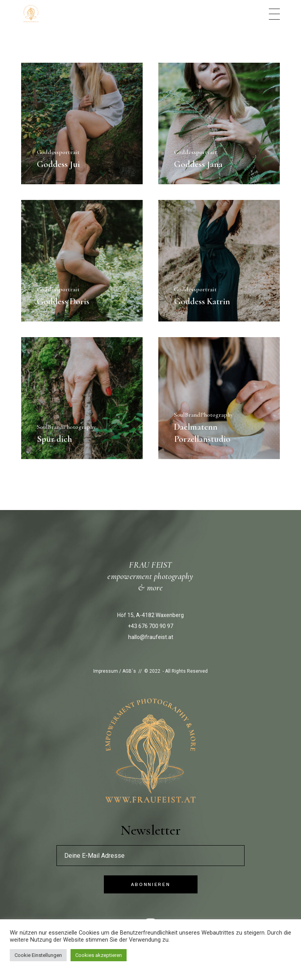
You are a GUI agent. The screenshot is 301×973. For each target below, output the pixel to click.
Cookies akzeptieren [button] (98, 955)
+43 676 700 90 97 (150, 626)
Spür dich (54, 439)
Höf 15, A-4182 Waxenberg (150, 615)
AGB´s (129, 671)
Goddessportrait (58, 152)
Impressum (105, 671)
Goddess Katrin (202, 301)
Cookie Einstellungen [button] (38, 955)
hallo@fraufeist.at (150, 637)
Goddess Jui (58, 164)
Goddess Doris (63, 301)
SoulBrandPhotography (66, 427)
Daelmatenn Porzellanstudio (202, 433)
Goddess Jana (198, 164)
